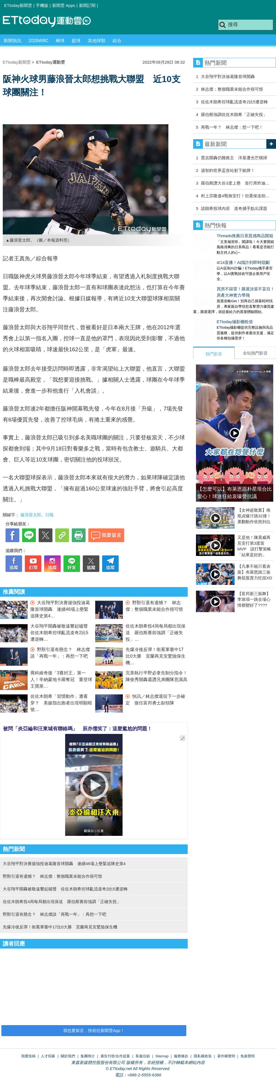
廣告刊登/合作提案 (115, 1056)
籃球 (76, 40)
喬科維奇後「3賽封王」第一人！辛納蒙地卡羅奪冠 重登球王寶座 (61, 679)
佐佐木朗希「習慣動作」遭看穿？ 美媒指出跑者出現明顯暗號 (61, 703)
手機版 (42, 5)
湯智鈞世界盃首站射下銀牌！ (228, 170)
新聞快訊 (12, 40)
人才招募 (48, 1056)
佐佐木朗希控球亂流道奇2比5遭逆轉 (234, 101)
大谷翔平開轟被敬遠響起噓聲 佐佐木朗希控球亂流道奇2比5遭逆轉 (61, 633)
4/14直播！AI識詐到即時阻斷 (219, 257)
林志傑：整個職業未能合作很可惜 (232, 89)
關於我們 (68, 1056)
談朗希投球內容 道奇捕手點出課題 (234, 208)
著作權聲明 (226, 1056)
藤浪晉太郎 (30, 514)
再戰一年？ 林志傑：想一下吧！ (232, 127)
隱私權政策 (203, 1056)
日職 (49, 514)
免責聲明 (247, 1056)
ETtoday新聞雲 (18, 5)
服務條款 (181, 1056)
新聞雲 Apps (63, 5)
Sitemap (162, 1056)
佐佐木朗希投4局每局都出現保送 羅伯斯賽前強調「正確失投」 (155, 633)
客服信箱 (143, 1056)
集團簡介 (88, 1056)
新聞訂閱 (87, 5)
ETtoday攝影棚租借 (211, 310)
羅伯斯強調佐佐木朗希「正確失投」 (234, 114)
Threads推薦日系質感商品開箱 (221, 235)
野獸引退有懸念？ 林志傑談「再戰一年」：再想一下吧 (54, 914)
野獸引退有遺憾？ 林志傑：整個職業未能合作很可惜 (52, 876)
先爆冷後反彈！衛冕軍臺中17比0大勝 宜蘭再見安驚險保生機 (155, 656)
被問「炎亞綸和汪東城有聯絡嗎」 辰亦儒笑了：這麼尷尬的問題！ (77, 728)
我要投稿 (28, 1056)
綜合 (117, 40)
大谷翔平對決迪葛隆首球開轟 (228, 76)
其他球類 (96, 40)
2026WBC (38, 40)
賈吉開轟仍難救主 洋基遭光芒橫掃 (234, 157)
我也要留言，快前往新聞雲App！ (93, 1030)
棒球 (60, 40)
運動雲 (51, 21)
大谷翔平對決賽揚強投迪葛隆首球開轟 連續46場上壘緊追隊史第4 (60, 609)
